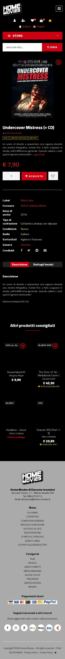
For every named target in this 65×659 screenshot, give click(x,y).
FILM (32, 559)
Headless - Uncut (16, 431)
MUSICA (32, 563)
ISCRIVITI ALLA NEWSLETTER (32, 544)
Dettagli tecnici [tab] (43, 264)
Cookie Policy (46, 652)
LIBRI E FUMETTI (32, 567)
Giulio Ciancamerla (13, 133)
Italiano (25, 26)
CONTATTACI (32, 516)
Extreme (26, 244)
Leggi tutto (39, 154)
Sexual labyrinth (16, 373)
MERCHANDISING (32, 571)
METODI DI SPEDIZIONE (32, 524)
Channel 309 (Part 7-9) (49, 433)
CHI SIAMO (32, 512)
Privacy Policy (31, 652)
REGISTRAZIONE (32, 532)
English (39, 26)
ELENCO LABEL (32, 540)
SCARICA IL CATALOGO (32, 536)
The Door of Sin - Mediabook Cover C (49, 375)
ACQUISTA (34, 176)
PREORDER (32, 579)
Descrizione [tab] (19, 264)
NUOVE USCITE (32, 575)
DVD (23, 205)
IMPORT (32, 587)
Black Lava (27, 200)
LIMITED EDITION (32, 583)
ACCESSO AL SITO (32, 528)
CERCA (52, 47)
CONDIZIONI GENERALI (32, 520)
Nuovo (24, 228)
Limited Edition (37, 205)
